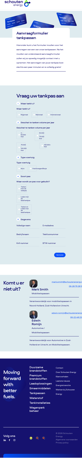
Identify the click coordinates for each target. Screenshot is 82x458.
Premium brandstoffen (39, 379)
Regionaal (22, 115)
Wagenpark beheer (37, 413)
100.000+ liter (45, 146)
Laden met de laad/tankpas (24, 198)
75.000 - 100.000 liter (23, 147)
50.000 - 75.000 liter (41, 135)
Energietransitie (64, 386)
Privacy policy (62, 450)
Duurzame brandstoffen (39, 370)
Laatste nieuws (63, 382)
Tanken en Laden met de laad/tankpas (25, 209)
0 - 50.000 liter (22, 135)
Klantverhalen (62, 377)
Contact (60, 368)
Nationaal (37, 115)
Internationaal (52, 115)
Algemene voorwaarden (62, 445)
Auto (22, 168)
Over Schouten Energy (67, 373)
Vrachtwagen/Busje (34, 168)
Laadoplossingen (40, 386)
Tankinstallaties (40, 406)
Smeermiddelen (40, 391)
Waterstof (36, 401)
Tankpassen (37, 396)
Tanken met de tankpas (23, 188)
